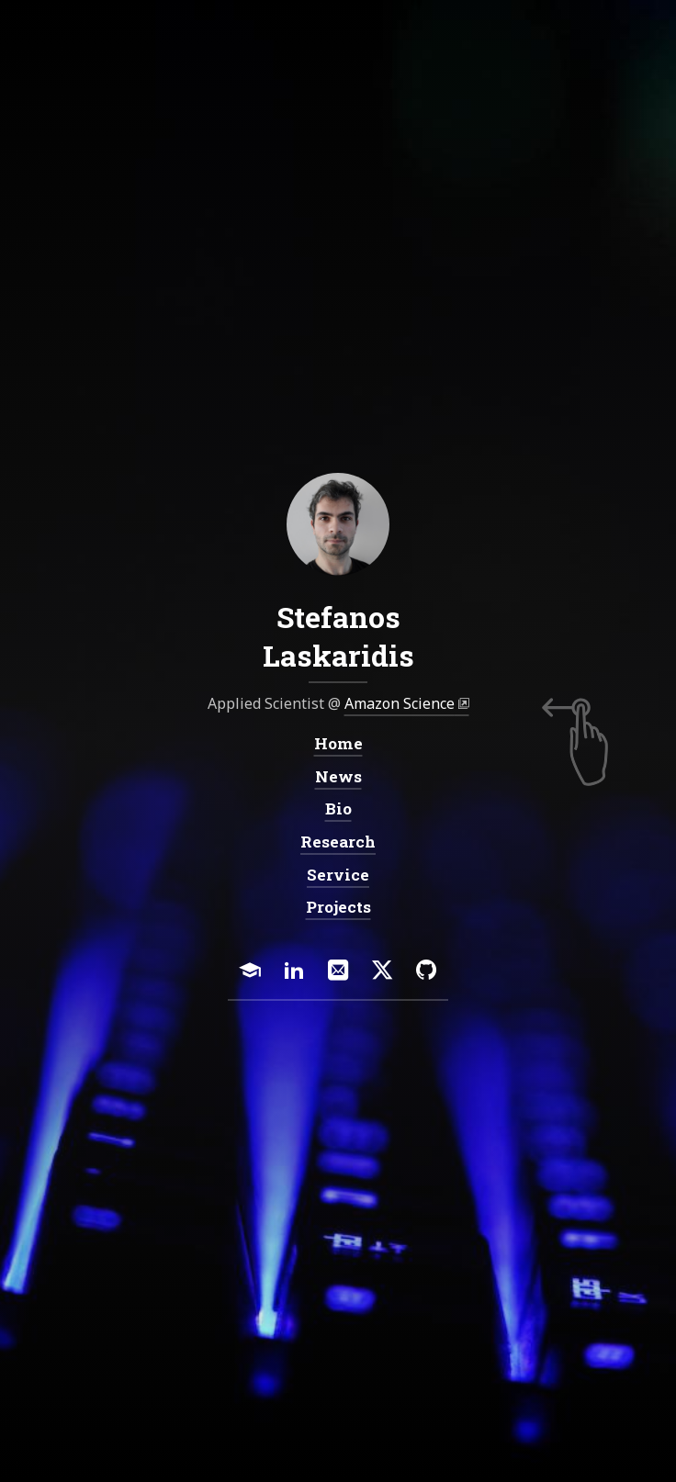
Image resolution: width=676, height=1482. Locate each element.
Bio (338, 809)
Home (338, 744)
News (338, 776)
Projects (338, 907)
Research (338, 842)
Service (338, 874)
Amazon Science (399, 704)
